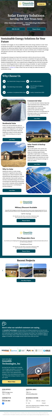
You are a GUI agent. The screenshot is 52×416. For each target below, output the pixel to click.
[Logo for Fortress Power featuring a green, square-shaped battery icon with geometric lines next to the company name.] (22, 350)
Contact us (12, 67)
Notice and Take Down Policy (33, 412)
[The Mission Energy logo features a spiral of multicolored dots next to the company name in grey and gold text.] (38, 350)
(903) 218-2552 (6, 401)
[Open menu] (49, 4)
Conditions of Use (24, 412)
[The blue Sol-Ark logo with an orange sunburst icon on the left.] (14, 350)
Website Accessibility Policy (43, 412)
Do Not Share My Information (15, 412)
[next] (49, 270)
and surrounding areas (31, 394)
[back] (2, 270)
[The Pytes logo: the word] (30, 350)
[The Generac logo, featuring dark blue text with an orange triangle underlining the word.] (5, 350)
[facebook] (3, 403)
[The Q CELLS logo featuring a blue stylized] (47, 350)
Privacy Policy (6, 412)
